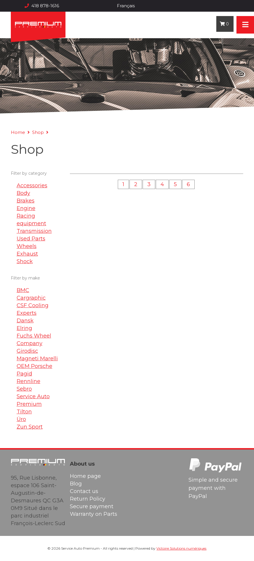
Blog (76, 483)
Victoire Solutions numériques (181, 548)
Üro (21, 419)
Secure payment (91, 506)
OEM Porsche (34, 366)
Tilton (24, 411)
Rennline (28, 381)
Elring (24, 328)
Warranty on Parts (93, 514)
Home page (85, 476)
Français (126, 5)
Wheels (27, 246)
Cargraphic (31, 298)
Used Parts (31, 238)
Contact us (84, 491)
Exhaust (27, 254)
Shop (38, 132)
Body (23, 193)
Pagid (24, 373)
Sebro (24, 389)
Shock (25, 261)
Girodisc (27, 351)
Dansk (25, 320)
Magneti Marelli (37, 358)
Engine (26, 208)
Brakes (25, 201)
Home (18, 132)
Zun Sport (30, 427)
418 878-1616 (42, 5)
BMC (23, 290)
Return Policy (87, 499)
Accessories (32, 185)
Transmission (34, 231)
